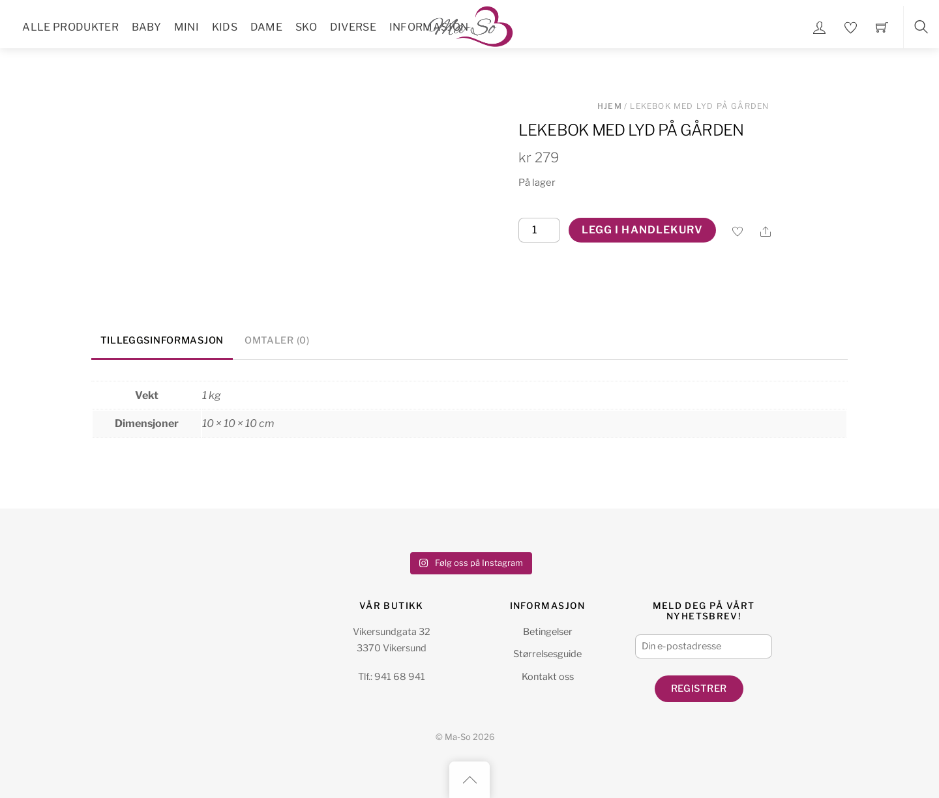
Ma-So (458, 737)
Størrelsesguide (547, 654)
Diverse (353, 27)
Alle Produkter (70, 27)
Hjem (609, 106)
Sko (306, 27)
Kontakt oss (548, 677)
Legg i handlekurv (643, 230)
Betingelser (548, 632)
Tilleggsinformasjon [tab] (162, 340)
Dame (266, 27)
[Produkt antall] (539, 230)
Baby (146, 27)
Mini (186, 27)
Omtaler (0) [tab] (277, 340)
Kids (224, 27)
